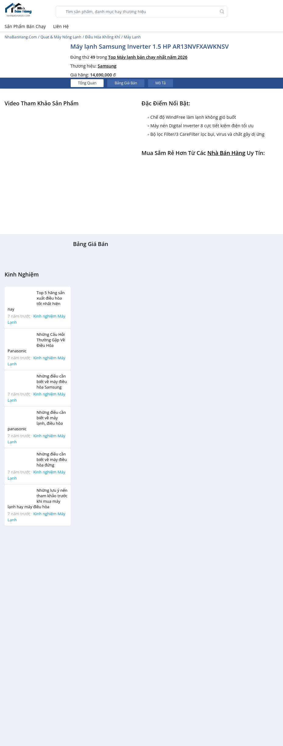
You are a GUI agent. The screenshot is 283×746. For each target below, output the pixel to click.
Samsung (107, 66)
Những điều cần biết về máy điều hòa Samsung (52, 381)
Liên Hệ (61, 26)
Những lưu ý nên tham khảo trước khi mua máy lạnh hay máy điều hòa (37, 498)
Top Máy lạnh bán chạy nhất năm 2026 (147, 57)
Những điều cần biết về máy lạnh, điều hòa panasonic (37, 420)
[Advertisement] (31, 622)
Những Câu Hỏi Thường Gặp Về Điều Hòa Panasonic (36, 343)
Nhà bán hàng (226, 153)
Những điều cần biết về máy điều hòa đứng (52, 459)
